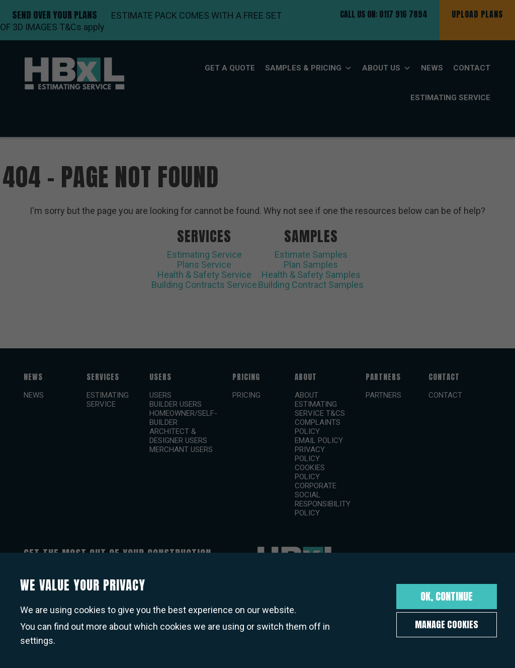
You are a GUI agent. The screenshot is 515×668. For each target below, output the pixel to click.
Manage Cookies (446, 624)
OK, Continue (446, 596)
